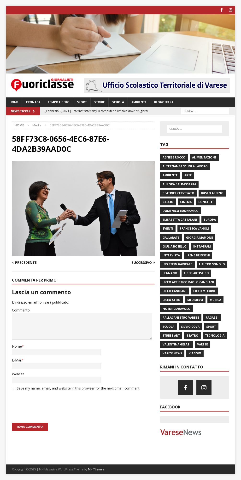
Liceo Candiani (175, 291)
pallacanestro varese (181, 318)
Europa (210, 220)
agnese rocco (174, 157)
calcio (168, 202)
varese (202, 344)
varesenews (172, 353)
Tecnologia (214, 335)
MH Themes (96, 469)
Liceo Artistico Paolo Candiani (188, 282)
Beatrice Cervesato (178, 193)
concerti (205, 202)
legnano (170, 273)
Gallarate (171, 237)
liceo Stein (172, 300)
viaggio (195, 353)
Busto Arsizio (212, 193)
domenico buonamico (181, 211)
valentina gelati (176, 344)
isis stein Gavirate (177, 264)
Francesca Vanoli (194, 228)
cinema (186, 202)
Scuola (118, 102)
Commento (21, 310)
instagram (202, 246)
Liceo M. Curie (204, 291)
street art (171, 335)
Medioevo (195, 300)
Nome (17, 346)
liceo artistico (196, 273)
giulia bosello (175, 246)
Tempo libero (59, 102)
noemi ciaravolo (176, 309)
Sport (82, 102)
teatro (192, 335)
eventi (168, 228)
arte (188, 175)
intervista (171, 255)
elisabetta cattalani (180, 220)
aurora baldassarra (179, 184)
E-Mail (17, 360)
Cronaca (33, 102)
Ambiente (139, 102)
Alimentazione (204, 157)
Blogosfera (163, 102)
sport (211, 326)
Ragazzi (212, 318)
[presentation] (48, 405)
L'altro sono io (212, 264)
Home (14, 102)
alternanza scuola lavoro (185, 166)
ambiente (170, 175)
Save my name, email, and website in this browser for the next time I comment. (78, 388)
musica (215, 300)
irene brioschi (198, 255)
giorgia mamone (199, 237)
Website (18, 374)
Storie (99, 102)
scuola (168, 326)
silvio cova (190, 326)
